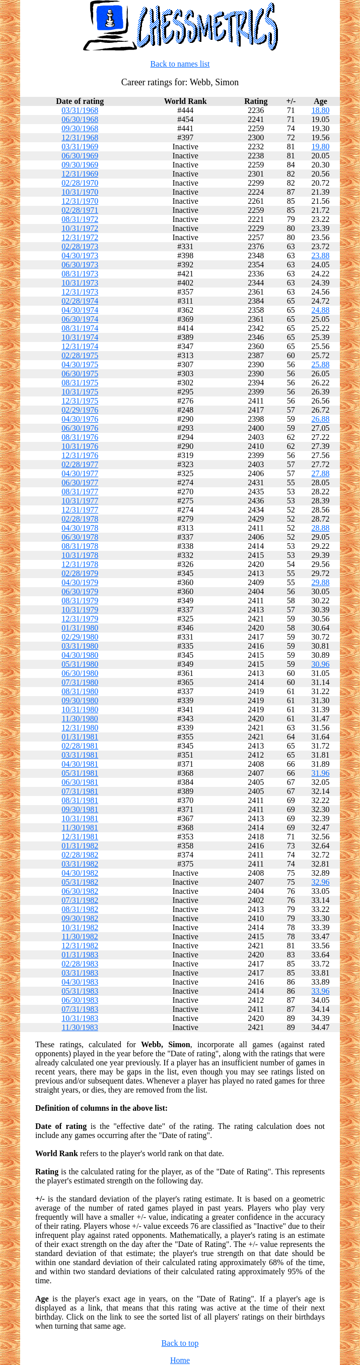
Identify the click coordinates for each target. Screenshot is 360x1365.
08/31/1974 (79, 328)
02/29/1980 (79, 637)
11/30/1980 (80, 718)
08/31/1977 (79, 491)
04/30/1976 (79, 419)
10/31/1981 (79, 818)
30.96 (321, 664)
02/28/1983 (79, 963)
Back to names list (180, 64)
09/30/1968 (79, 128)
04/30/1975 (79, 364)
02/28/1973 (79, 246)
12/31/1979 (79, 618)
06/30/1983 (79, 1000)
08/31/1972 (79, 219)
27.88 (321, 473)
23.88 (321, 255)
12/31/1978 (79, 564)
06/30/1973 (79, 264)
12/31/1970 (79, 201)
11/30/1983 (80, 1027)
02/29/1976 (79, 410)
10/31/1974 (79, 337)
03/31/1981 (79, 755)
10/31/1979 (79, 609)
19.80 (321, 146)
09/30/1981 (79, 809)
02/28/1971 (79, 210)
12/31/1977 (79, 509)
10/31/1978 (79, 555)
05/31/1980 (79, 664)
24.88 (321, 310)
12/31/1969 (79, 173)
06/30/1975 (79, 373)
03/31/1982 (79, 864)
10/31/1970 (79, 192)
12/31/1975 (79, 400)
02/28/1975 (79, 355)
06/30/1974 (79, 319)
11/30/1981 (80, 827)
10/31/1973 (79, 282)
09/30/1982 (79, 918)
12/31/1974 (79, 346)
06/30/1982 (79, 891)
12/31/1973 (79, 292)
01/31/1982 (79, 845)
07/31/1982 (79, 900)
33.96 (321, 991)
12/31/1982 (79, 945)
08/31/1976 (79, 437)
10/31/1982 (79, 927)
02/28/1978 (79, 519)
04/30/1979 (79, 582)
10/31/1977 (79, 500)
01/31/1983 (79, 954)
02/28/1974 (79, 301)
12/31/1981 (79, 836)
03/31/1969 (79, 146)
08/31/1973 (79, 273)
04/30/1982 (79, 873)
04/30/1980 (79, 655)
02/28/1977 (79, 464)
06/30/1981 (79, 782)
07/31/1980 (79, 682)
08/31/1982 (79, 909)
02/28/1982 (79, 854)
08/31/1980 (79, 691)
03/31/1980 (79, 646)
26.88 (321, 419)
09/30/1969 (79, 164)
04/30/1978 (79, 528)
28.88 (321, 528)
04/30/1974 (79, 310)
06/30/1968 (79, 119)
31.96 (321, 773)
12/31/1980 (79, 727)
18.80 (321, 110)
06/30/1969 (79, 155)
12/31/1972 (79, 237)
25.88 (321, 364)
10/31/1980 (79, 709)
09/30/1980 (79, 700)
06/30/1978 (79, 537)
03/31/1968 (79, 110)
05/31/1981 (79, 773)
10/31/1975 (79, 391)
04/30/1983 (79, 982)
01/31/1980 (79, 627)
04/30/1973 (79, 255)
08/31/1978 (79, 546)
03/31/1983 (79, 973)
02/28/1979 (79, 573)
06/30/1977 (79, 482)
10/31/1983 (79, 1018)
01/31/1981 (79, 736)
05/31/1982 (79, 882)
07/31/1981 (79, 791)
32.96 (321, 882)
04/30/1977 (79, 473)
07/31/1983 (79, 1009)
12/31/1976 (79, 455)
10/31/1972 (79, 228)
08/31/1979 (79, 600)
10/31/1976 (79, 446)
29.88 (321, 582)
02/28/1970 (79, 183)
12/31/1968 (79, 137)
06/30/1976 (79, 428)
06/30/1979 (79, 591)
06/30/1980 (79, 673)
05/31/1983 (79, 991)
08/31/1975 (79, 382)
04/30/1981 (79, 764)
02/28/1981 (79, 746)
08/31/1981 (79, 800)
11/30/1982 (80, 936)
